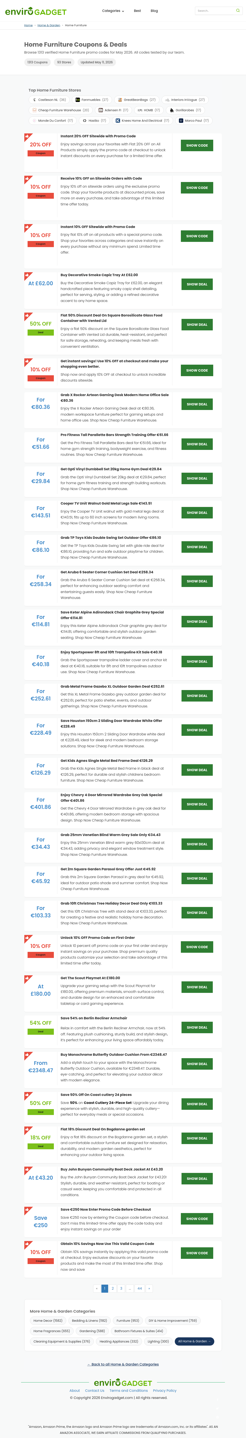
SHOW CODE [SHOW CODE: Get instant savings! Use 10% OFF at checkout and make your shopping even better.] (197, 370)
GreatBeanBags (137, 100)
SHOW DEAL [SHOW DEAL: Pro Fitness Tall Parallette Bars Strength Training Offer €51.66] (197, 444)
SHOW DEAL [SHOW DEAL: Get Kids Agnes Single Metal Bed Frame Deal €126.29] (197, 769)
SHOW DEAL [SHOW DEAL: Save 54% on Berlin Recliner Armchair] (197, 1027)
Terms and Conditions (129, 1390)
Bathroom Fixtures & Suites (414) (139, 1331)
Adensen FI (113, 110)
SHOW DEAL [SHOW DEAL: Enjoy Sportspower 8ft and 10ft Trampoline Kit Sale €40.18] (197, 661)
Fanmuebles (92, 100)
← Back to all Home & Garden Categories (123, 1364)
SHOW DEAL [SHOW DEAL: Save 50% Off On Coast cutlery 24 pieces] (197, 1104)
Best (137, 10)
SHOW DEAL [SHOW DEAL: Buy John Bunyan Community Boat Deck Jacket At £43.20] (197, 1178)
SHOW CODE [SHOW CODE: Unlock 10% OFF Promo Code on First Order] (197, 946)
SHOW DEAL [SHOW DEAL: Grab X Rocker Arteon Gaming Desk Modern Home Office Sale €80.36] (197, 404)
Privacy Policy (165, 1390)
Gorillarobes (185, 110)
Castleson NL (49, 100)
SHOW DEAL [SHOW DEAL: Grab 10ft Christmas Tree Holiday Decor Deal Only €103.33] (197, 912)
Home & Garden (49, 25)
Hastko (94, 120)
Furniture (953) (128, 1320)
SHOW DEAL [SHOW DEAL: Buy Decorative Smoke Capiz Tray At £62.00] (197, 284)
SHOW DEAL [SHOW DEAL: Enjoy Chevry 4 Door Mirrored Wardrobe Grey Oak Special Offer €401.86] (197, 804)
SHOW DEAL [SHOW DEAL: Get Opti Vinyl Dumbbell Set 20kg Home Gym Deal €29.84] (197, 478)
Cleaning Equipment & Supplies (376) (62, 1341)
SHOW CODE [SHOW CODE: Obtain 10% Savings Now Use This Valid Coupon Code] (197, 1253)
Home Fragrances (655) (52, 1331)
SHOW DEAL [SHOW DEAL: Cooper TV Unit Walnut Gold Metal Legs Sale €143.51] (197, 512)
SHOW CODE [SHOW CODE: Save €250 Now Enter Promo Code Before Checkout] (197, 1218)
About (74, 1390)
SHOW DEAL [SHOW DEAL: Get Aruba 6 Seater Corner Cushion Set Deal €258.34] (197, 581)
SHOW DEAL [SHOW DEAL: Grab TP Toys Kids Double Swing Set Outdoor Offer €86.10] (197, 546)
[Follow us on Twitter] (217, 1408)
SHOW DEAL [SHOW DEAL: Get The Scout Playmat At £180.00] (197, 987)
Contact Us (94, 1390)
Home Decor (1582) (48, 1320)
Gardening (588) (92, 1331)
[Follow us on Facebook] (217, 1399)
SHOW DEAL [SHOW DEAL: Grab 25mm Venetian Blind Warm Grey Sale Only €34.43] (197, 844)
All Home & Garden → (194, 1341)
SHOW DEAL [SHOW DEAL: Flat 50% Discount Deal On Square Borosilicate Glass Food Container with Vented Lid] (197, 324)
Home (28, 25)
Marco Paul (194, 120)
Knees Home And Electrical (142, 120)
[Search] (238, 11)
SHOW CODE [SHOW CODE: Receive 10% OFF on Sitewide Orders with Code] (197, 187)
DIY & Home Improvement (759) (173, 1320)
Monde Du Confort (52, 120)
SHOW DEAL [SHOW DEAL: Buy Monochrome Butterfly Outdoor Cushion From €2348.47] (197, 1063)
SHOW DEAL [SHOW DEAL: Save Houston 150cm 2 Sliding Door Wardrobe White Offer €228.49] (197, 730)
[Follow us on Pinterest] (217, 1417)
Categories (113, 10)
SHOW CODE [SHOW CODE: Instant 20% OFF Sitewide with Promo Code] (197, 145)
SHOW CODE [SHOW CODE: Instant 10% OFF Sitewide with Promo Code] (197, 236)
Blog (154, 10)
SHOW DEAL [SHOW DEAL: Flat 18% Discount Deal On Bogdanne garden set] (197, 1138)
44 (139, 1288)
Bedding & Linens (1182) (89, 1320)
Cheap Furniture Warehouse (60, 110)
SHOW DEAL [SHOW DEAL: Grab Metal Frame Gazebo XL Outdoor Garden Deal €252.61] (197, 695)
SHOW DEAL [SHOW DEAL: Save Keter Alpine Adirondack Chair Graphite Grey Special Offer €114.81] (197, 621)
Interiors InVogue (185, 100)
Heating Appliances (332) (119, 1341)
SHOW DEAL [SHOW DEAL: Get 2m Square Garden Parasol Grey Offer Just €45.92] (197, 878)
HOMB (149, 110)
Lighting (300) (158, 1341)
